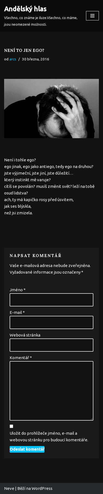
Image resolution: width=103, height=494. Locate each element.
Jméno (18, 289)
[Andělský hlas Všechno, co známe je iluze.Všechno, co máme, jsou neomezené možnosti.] (41, 16)
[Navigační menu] (92, 15)
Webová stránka (25, 335)
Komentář (21, 357)
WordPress (42, 488)
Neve (9, 488)
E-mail (17, 312)
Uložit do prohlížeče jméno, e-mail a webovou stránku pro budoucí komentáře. (49, 436)
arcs (12, 59)
